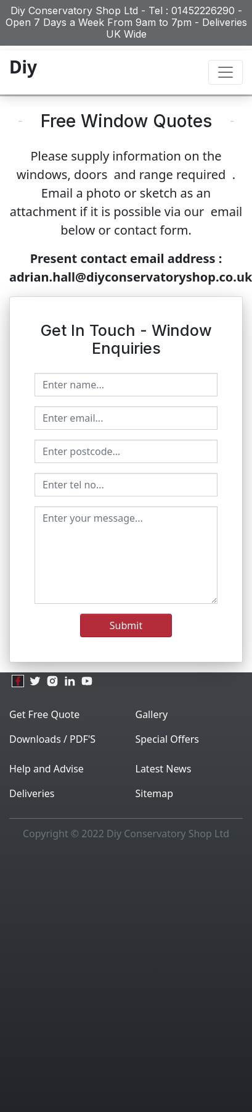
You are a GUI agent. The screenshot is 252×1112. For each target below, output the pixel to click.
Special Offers (168, 739)
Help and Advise (46, 768)
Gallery (152, 714)
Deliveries (32, 793)
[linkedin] (69, 681)
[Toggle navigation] (225, 72)
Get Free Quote (44, 714)
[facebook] (17, 681)
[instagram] (52, 681)
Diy (23, 66)
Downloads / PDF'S (52, 739)
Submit (126, 625)
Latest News (164, 768)
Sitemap (155, 793)
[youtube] (87, 681)
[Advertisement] (122, 980)
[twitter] (35, 681)
